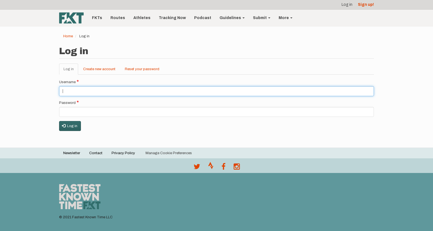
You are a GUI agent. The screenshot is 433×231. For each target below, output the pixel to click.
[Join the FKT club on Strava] (210, 168)
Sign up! (366, 4)
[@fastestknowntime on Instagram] (237, 168)
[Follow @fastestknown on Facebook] (223, 168)
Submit (261, 18)
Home (68, 36)
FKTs (97, 18)
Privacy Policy (123, 153)
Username (67, 82)
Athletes (142, 18)
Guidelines (232, 18)
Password (67, 103)
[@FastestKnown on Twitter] (197, 168)
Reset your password (142, 69)
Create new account (99, 69)
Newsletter (71, 153)
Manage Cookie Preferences (169, 153)
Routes (117, 18)
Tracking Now (172, 18)
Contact (95, 153)
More (285, 18)
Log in (347, 4)
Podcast (202, 18)
